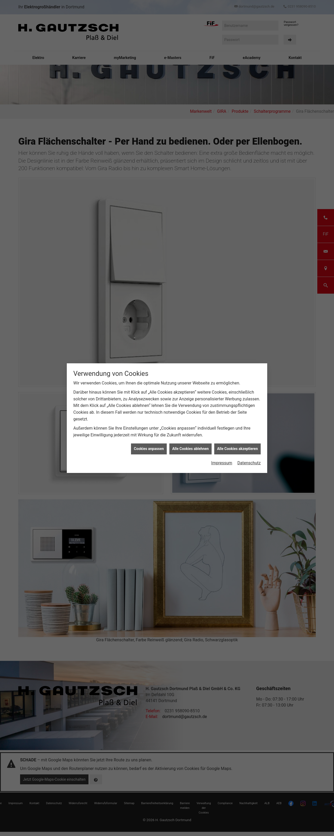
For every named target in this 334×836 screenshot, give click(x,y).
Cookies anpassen (149, 408)
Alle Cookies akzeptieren (237, 408)
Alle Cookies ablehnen (190, 408)
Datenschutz (249, 422)
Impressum (221, 422)
